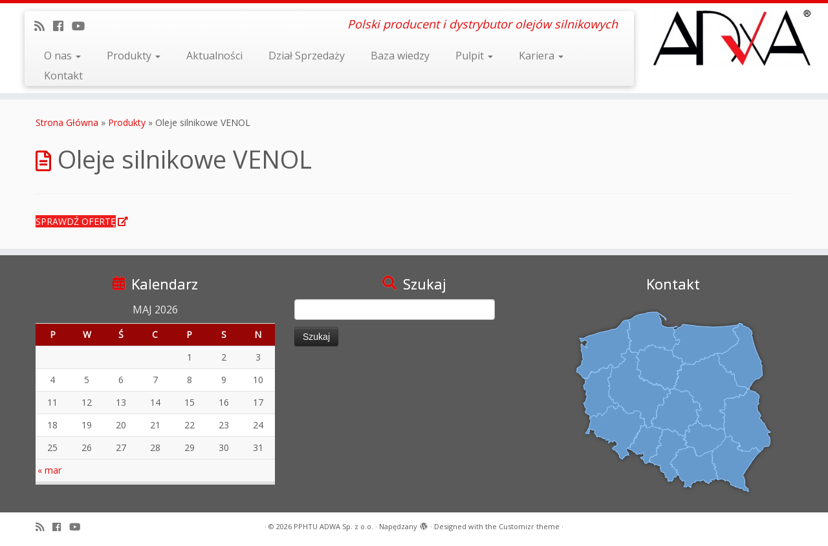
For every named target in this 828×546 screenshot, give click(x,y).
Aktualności (214, 55)
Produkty (133, 55)
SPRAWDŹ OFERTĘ (76, 221)
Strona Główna (67, 122)
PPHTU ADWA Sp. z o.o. (333, 526)
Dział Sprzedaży (306, 55)
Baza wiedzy (400, 55)
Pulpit (474, 55)
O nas (62, 55)
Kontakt (63, 75)
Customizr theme (529, 526)
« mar (49, 470)
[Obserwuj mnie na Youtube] (82, 26)
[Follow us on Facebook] (62, 26)
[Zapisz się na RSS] (43, 26)
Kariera (541, 55)
